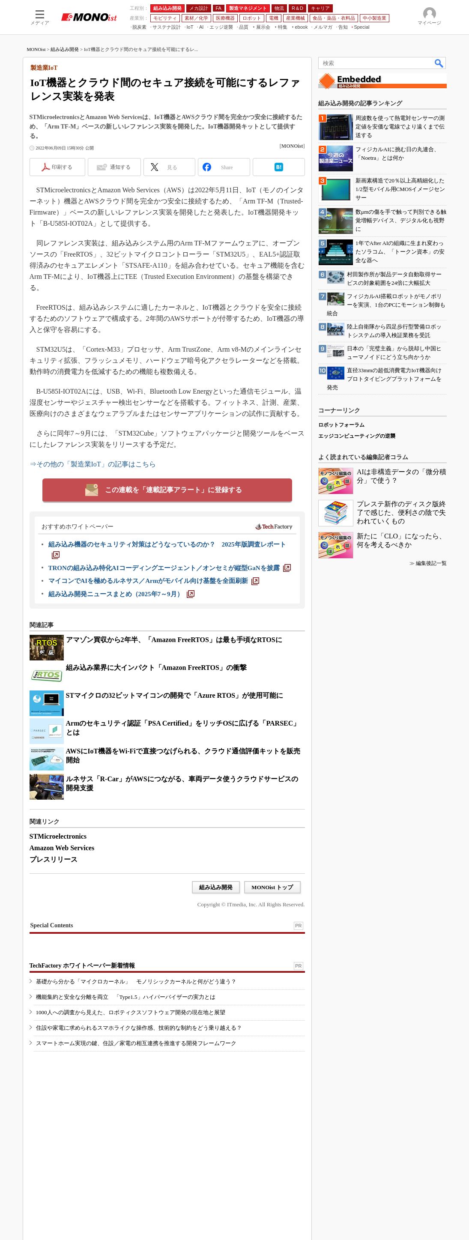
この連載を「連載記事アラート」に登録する (173, 489)
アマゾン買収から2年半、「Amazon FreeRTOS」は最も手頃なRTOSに (174, 639)
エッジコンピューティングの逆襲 (356, 436)
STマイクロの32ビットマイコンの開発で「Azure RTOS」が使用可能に (175, 695)
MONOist (36, 49)
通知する (120, 167)
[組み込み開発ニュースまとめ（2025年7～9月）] (121, 594)
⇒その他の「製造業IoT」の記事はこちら (93, 464)
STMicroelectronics (58, 836)
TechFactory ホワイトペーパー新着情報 (82, 965)
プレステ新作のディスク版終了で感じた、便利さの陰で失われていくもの (401, 512)
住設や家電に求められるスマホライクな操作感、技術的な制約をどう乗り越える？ (139, 1028)
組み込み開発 (65, 49)
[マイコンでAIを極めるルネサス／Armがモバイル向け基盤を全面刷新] (154, 580)
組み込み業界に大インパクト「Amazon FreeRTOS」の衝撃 (156, 667)
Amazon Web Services (62, 848)
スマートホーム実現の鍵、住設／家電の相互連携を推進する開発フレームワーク (136, 1043)
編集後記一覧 (431, 563)
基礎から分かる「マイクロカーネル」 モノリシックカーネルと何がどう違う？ (136, 981)
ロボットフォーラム (341, 425)
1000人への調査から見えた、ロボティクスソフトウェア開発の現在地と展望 (130, 1012)
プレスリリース (54, 859)
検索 (439, 63)
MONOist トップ (272, 887)
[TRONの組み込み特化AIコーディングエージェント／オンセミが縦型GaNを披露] (169, 568)
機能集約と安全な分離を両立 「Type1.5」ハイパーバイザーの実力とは (125, 997)
